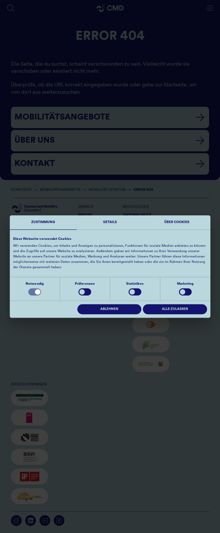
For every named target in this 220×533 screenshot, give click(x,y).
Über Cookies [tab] (176, 222)
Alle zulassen (175, 309)
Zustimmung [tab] (43, 222)
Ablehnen (109, 309)
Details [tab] (110, 222)
